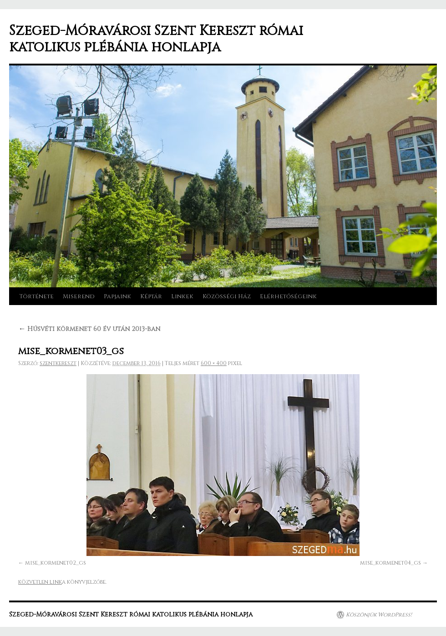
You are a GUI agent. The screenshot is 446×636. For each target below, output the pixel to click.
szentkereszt (58, 363)
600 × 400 (214, 363)
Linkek (182, 296)
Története (36, 296)
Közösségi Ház (227, 296)
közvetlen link (40, 582)
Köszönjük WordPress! (379, 614)
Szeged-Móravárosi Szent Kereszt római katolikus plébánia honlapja (156, 39)
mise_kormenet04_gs (390, 562)
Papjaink (117, 296)
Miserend (79, 296)
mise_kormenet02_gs (55, 562)
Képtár (151, 296)
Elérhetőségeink (288, 296)
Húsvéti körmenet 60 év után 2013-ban (89, 329)
